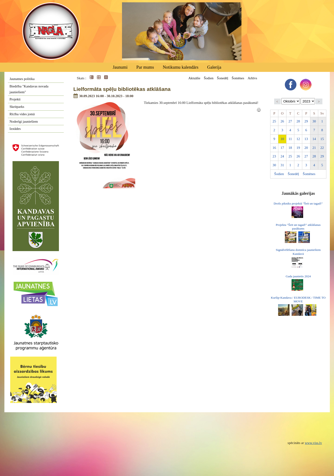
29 (306, 121)
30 (314, 121)
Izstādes (15, 129)
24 (282, 156)
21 (314, 148)
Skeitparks (17, 107)
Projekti (15, 99)
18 (290, 148)
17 (282, 148)
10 (282, 139)
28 (298, 121)
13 (306, 139)
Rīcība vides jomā (22, 114)
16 (274, 148)
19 (298, 148)
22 (322, 148)
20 (306, 148)
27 (290, 121)
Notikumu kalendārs (181, 67)
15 (322, 139)
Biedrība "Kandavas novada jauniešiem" (29, 89)
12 (298, 139)
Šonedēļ (222, 78)
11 (290, 139)
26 (282, 121)
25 (274, 121)
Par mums (145, 67)
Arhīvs (252, 78)
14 (314, 139)
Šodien (209, 78)
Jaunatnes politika (22, 79)
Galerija (214, 67)
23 (274, 156)
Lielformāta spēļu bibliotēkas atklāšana (121, 89)
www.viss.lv (313, 443)
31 (282, 165)
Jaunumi (120, 67)
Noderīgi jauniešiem (24, 121)
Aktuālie (194, 78)
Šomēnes (238, 78)
